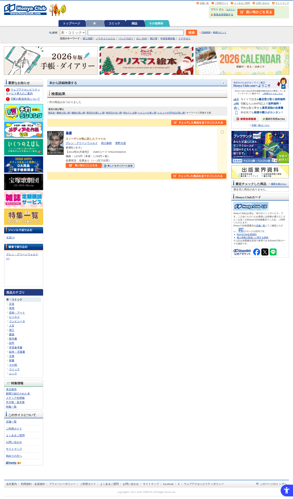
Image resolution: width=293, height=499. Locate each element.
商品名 (51, 112)
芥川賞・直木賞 (15, 402)
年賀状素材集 (167, 38)
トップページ (71, 23)
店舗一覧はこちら (261, 125)
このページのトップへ (273, 483)
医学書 (13, 338)
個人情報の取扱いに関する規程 (252, 237)
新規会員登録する (223, 14)
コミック (114, 23)
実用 (11, 308)
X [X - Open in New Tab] (179, 483)
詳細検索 (205, 32)
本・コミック (14, 299)
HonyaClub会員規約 (247, 234)
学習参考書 (15, 347)
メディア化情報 (15, 397)
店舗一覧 (204, 3)
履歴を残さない (279, 184)
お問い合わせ (262, 3)
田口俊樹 (106, 143)
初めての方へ (14, 455)
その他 (13, 364)
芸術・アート (17, 312)
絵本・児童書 (17, 351)
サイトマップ (282, 3)
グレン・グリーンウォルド (82, 143)
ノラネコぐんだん (105, 38)
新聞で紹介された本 (18, 393)
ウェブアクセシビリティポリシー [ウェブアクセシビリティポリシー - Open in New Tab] (204, 483)
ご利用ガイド (221, 3)
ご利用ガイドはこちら (272, 93)
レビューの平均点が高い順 (171, 112)
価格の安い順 (63, 112)
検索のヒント (219, 32)
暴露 (69, 133)
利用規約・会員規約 (33, 483)
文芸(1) (10, 237)
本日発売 (11, 389)
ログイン (230, 9)
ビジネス (14, 317)
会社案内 (11, 483)
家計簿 (153, 38)
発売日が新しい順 (95, 112)
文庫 (11, 356)
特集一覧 (11, 406)
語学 (11, 343)
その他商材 (156, 23)
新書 (11, 360)
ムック (13, 373)
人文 (11, 325)
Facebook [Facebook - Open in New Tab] (168, 483)
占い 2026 (141, 38)
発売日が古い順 (114, 112)
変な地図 (88, 38)
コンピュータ (17, 321)
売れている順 (130, 112)
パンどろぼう (125, 38)
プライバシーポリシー (62, 483)
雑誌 (134, 23)
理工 (11, 330)
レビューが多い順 (147, 112)
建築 (11, 334)
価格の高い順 (78, 112)
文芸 (11, 303)
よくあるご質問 (242, 3)
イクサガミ (184, 38)
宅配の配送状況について (25, 98)
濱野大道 (120, 143)
